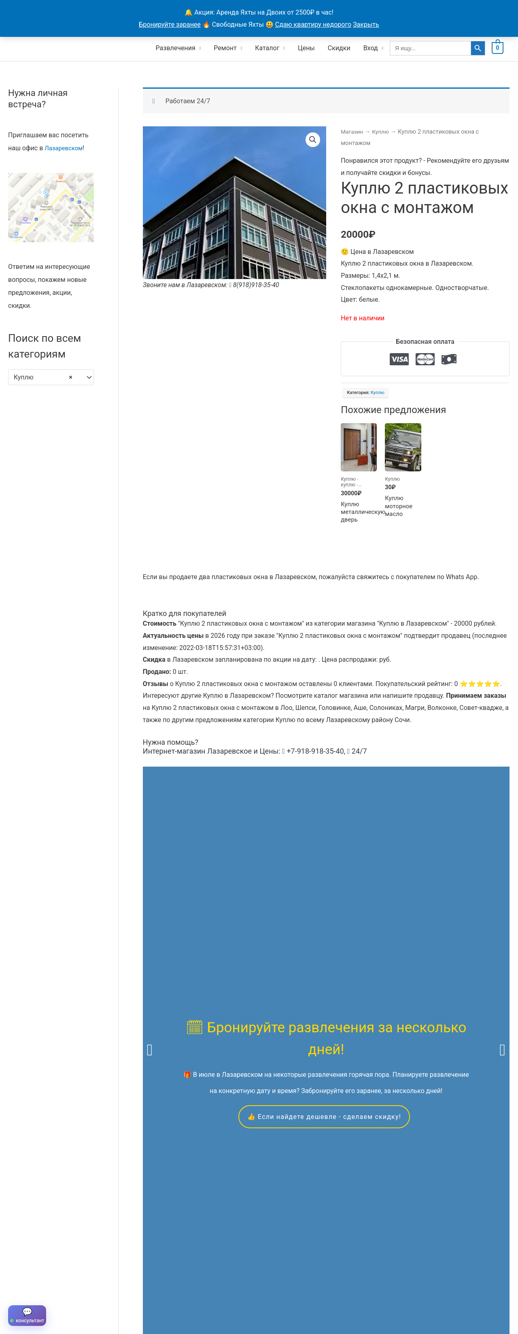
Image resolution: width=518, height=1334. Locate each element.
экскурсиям (459, 968)
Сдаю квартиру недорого (313, 24)
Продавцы (114, 1296)
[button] (312, 139)
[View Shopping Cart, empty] (497, 47)
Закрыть (366, 24)
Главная (20, 1296)
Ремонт (225, 47)
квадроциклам (332, 981)
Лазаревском (65, 147)
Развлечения (175, 47)
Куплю (383, 130)
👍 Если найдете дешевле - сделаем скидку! (324, 909)
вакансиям (451, 981)
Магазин (353, 130)
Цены (306, 47)
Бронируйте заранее (170, 24)
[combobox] (51, 377)
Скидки (339, 47)
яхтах (226, 981)
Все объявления (65, 1296)
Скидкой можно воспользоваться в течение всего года (323, 1179)
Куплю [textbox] (43, 376)
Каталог (267, 47)
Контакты (153, 1296)
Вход (370, 47)
